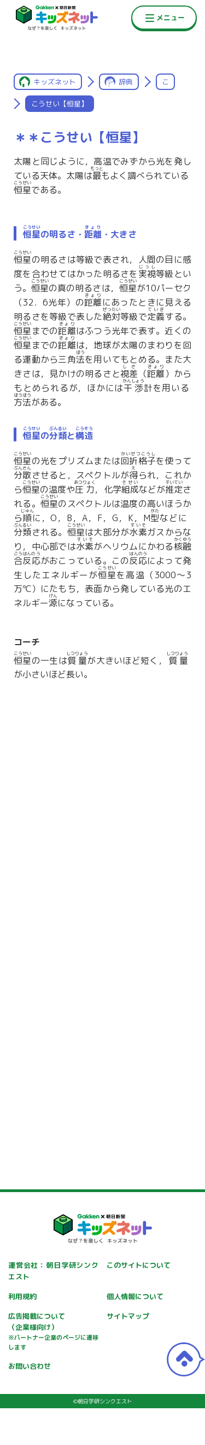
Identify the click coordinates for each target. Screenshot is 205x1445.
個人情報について (135, 1296)
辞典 (126, 82)
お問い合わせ (29, 1366)
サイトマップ (128, 1316)
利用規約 (22, 1296)
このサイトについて (139, 1265)
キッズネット (54, 82)
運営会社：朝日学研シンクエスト (53, 1271)
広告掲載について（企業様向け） (53, 1332)
